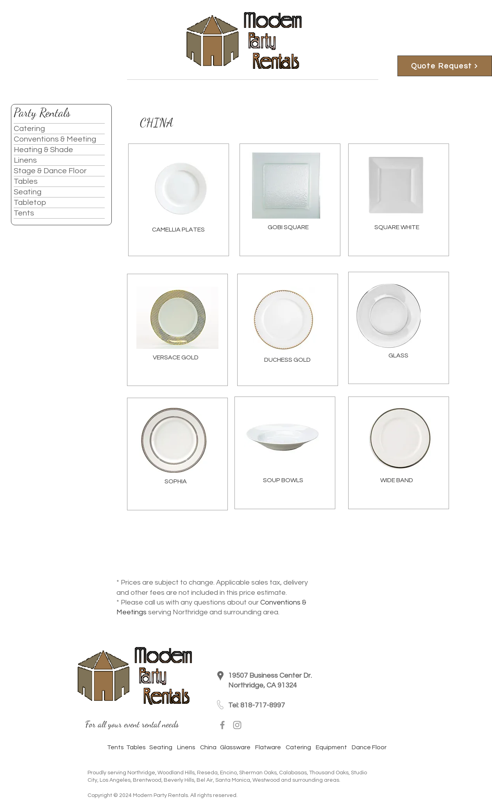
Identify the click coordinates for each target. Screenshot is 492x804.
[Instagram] (237, 725)
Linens (25, 160)
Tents (24, 213)
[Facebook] (222, 725)
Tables (26, 181)
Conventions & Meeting (55, 139)
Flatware (270, 747)
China (208, 747)
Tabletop (30, 202)
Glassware (235, 747)
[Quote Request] (444, 66)
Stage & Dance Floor (50, 171)
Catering (29, 129)
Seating (27, 192)
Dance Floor (368, 747)
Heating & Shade (43, 150)
